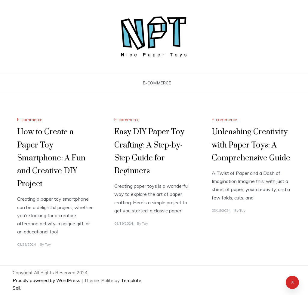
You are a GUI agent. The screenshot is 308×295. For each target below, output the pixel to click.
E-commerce (157, 83)
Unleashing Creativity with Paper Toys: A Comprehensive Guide (251, 145)
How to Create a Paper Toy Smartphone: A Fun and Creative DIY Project (51, 158)
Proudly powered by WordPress (47, 280)
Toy (48, 244)
